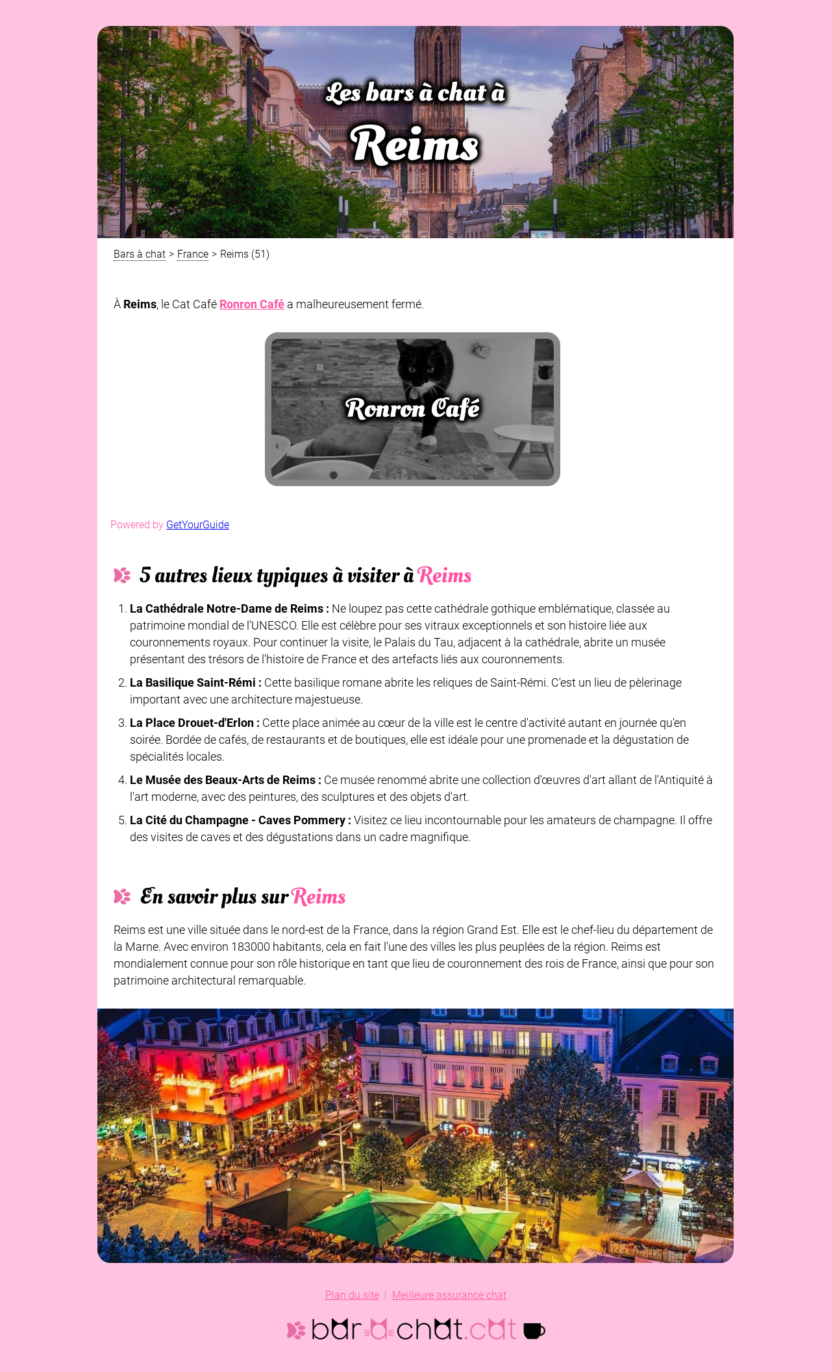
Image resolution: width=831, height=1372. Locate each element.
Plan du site (352, 1295)
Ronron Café (251, 304)
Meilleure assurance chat (449, 1295)
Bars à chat (140, 254)
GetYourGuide (197, 525)
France (192, 254)
